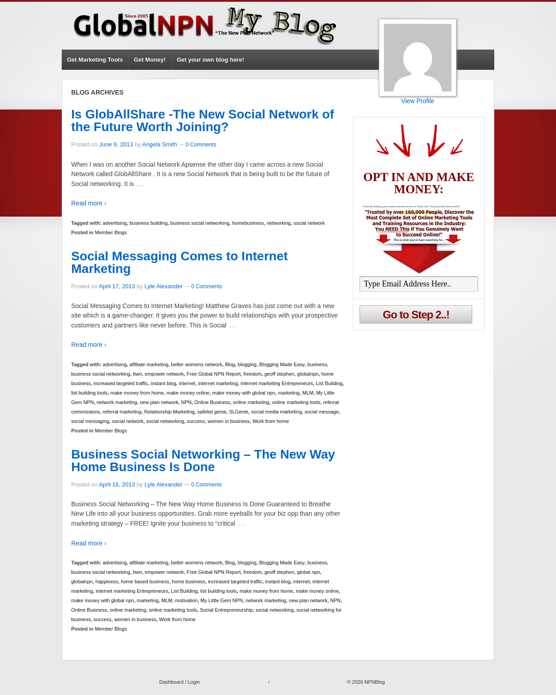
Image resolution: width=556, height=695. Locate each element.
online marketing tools (296, 402)
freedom (252, 374)
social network (309, 223)
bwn (137, 374)
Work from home (270, 421)
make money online (188, 392)
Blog (230, 364)
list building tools (89, 392)
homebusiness (248, 223)
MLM (307, 392)
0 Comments (201, 144)
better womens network (197, 364)
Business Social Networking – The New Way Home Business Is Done (203, 460)
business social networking (199, 223)
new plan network (159, 402)
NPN (186, 402)
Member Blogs (111, 232)
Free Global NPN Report (214, 374)
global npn (308, 572)
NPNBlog (374, 682)
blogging (247, 364)
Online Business (212, 402)
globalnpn (308, 374)
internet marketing (218, 383)
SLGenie (238, 411)
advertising (115, 223)
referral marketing (122, 411)
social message (322, 411)
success (196, 421)
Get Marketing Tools (95, 59)
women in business (229, 421)
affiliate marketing (148, 364)
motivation (186, 600)
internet (187, 383)
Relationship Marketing (169, 411)
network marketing (116, 402)
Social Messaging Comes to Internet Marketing (179, 262)
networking (279, 223)
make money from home (137, 392)
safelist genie (211, 411)
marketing (289, 392)
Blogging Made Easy (282, 364)
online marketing (251, 402)
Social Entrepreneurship (226, 610)
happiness (107, 581)
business (317, 364)
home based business (145, 581)
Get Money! (150, 59)
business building (148, 223)
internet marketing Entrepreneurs (277, 383)
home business (188, 581)
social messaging (90, 421)
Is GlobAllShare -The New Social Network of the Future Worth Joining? (202, 120)
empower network (164, 374)
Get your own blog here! (210, 59)
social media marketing (276, 411)
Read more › (88, 203)
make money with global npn (243, 392)
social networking (165, 421)
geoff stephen (279, 374)
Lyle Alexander (164, 286)
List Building (329, 383)
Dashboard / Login (179, 682)
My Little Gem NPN (222, 600)
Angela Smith (159, 144)
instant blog (163, 383)
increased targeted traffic (121, 383)
